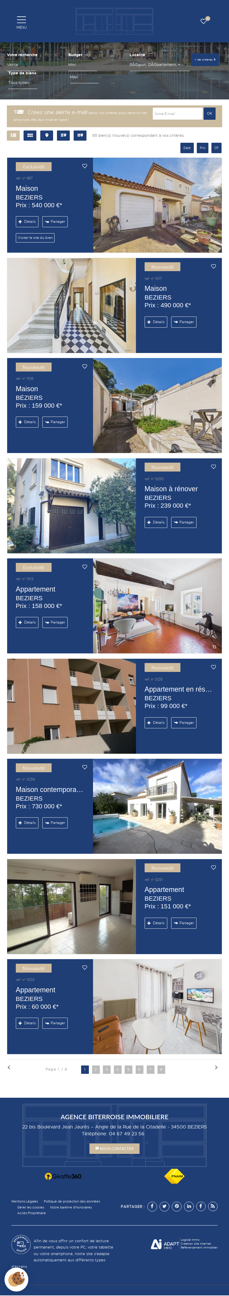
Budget (75, 54)
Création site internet (196, 1244)
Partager (55, 221)
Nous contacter (114, 1148)
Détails (27, 221)
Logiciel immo (190, 1240)
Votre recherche (22, 54)
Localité (137, 54)
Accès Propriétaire (32, 1213)
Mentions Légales (26, 1202)
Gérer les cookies (31, 1208)
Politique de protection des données (78, 1202)
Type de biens (22, 73)
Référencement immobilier (199, 1248)
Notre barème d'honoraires (75, 1208)
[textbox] (153, 65)
